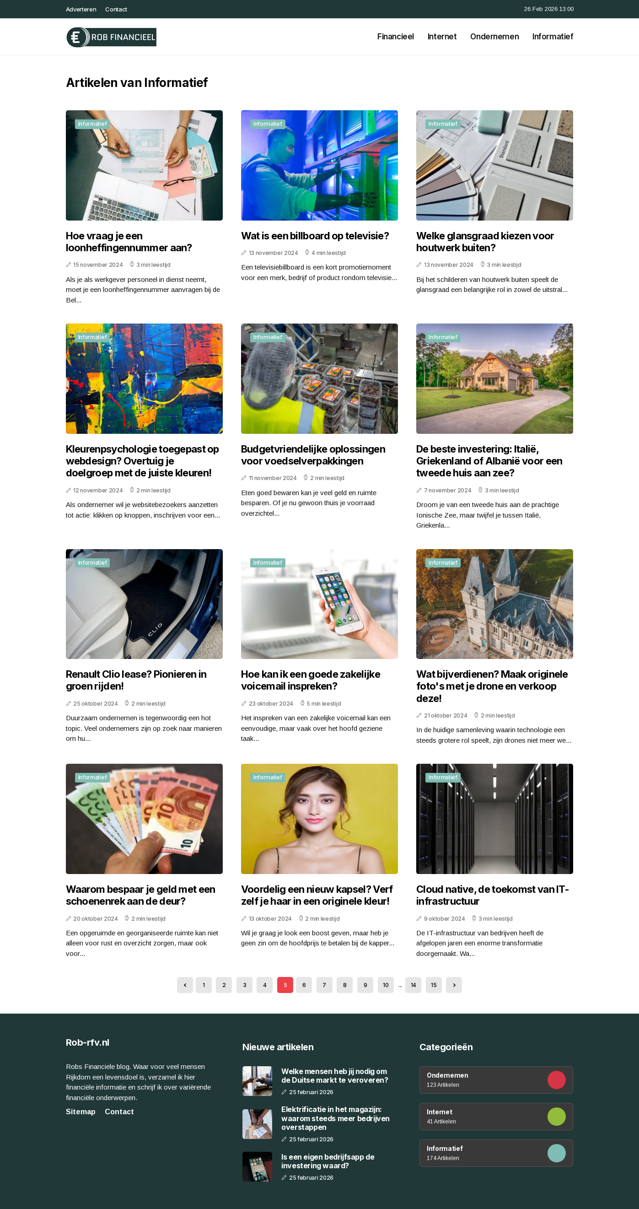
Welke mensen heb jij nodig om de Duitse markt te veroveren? (334, 1076)
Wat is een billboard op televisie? (315, 236)
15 (433, 985)
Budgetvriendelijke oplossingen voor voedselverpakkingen (313, 455)
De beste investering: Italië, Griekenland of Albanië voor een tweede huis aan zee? (489, 461)
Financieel (395, 36)
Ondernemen (494, 36)
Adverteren (81, 9)
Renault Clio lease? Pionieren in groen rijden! (136, 680)
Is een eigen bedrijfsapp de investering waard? (327, 1161)
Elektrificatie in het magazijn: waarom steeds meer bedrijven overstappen (335, 1118)
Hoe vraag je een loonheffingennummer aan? (129, 242)
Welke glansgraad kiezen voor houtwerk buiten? (485, 242)
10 (385, 985)
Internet (442, 36)
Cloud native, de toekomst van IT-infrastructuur (492, 895)
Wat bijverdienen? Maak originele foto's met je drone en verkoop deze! (492, 686)
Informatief (552, 36)
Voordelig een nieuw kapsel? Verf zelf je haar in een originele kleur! (317, 895)
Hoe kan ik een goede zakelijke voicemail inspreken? (310, 680)
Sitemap (81, 1112)
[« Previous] (185, 985)
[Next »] (454, 985)
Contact (116, 9)
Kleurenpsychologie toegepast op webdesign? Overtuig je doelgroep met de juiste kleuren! (142, 461)
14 (413, 985)
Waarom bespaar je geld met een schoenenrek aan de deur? (140, 895)
